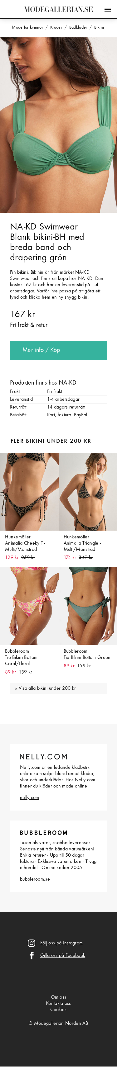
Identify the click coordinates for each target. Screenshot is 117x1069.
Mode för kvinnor (27, 27)
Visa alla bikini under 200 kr (47, 688)
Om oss (58, 997)
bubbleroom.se (35, 879)
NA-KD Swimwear (44, 227)
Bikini (99, 27)
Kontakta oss (58, 1003)
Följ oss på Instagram (61, 943)
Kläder (56, 27)
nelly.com (29, 797)
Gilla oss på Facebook (62, 955)
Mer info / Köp (41, 350)
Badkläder (78, 27)
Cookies (58, 1009)
